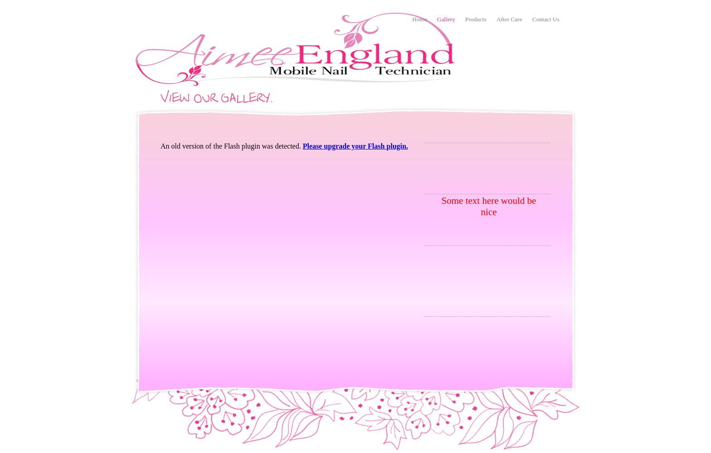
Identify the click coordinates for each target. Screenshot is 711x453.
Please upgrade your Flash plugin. (355, 146)
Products (476, 19)
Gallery (446, 19)
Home (419, 19)
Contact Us (546, 19)
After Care (509, 19)
